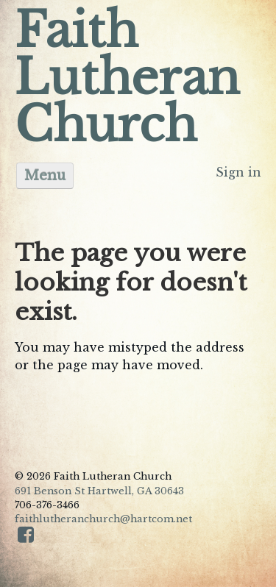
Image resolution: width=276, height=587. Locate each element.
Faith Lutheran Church (127, 78)
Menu (45, 176)
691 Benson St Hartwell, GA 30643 (99, 491)
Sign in (238, 172)
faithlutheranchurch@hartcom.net (103, 518)
